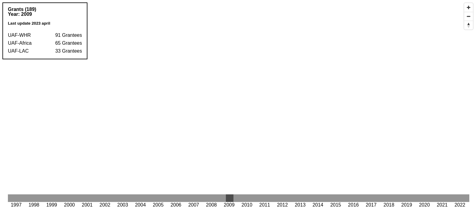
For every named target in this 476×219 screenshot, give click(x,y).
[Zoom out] (468, 16)
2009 (26, 14)
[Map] (238, 109)
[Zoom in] (468, 7)
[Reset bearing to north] (468, 25)
